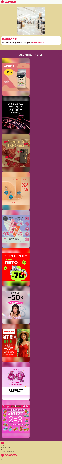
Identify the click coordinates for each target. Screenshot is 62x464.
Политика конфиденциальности (8, 458)
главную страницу (38, 43)
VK (2, 442)
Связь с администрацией (7, 460)
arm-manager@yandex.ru (6, 447)
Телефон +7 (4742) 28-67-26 (7, 451)
